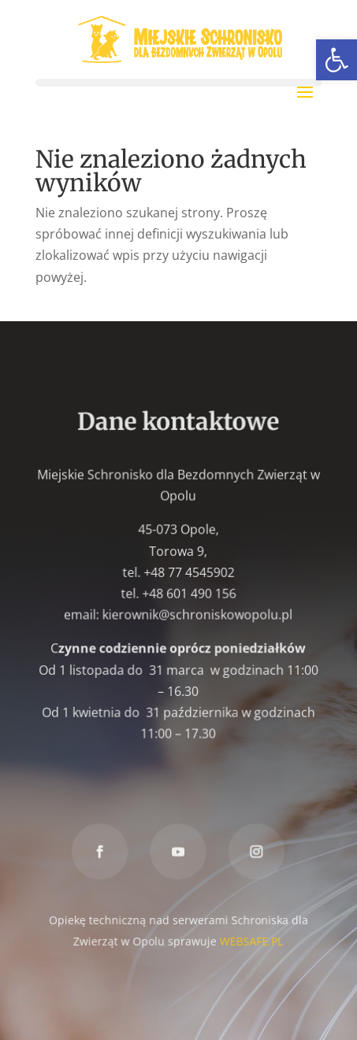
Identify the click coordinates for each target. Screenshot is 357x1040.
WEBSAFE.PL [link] (251, 940)
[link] (336, 59)
